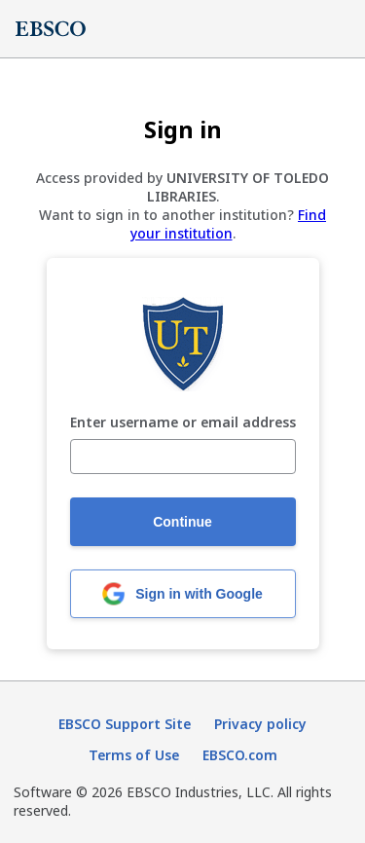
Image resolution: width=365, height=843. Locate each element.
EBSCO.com (239, 755)
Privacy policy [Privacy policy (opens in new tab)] (260, 724)
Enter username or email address (183, 423)
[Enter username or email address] (183, 456)
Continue (182, 522)
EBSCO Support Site (124, 724)
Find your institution (228, 223)
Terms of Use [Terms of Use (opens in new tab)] (134, 755)
